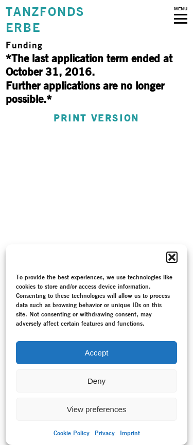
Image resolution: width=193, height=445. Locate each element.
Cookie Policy (72, 433)
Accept (97, 352)
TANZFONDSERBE (45, 19)
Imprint (130, 433)
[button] (172, 257)
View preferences (97, 409)
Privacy (105, 433)
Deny (96, 381)
